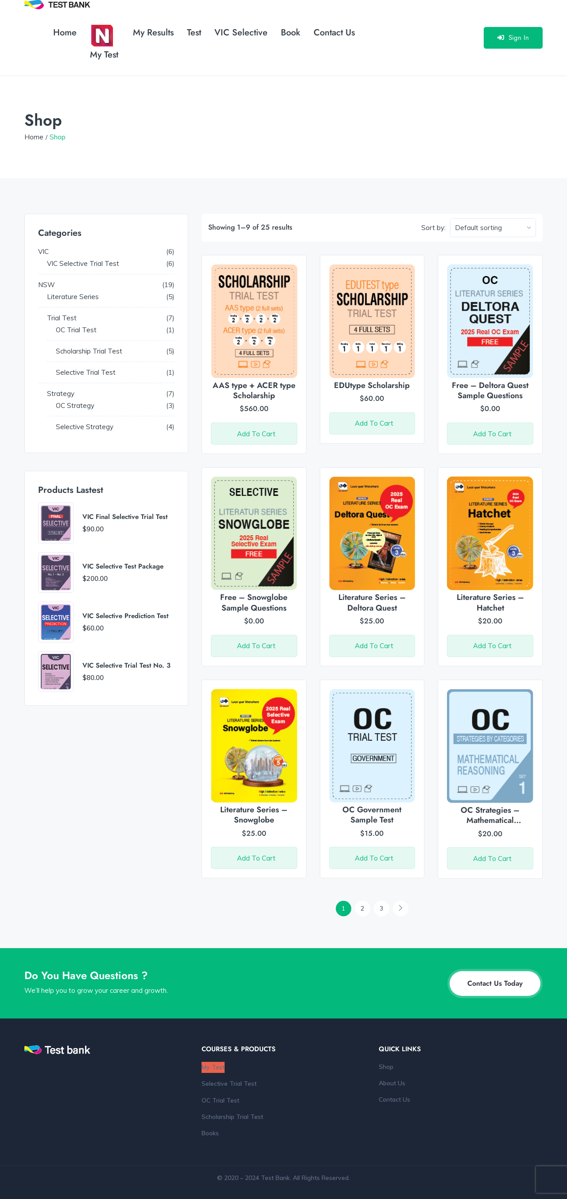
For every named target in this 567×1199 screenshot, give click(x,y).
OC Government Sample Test (371, 815)
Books (210, 1133)
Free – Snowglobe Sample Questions (253, 602)
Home (65, 32)
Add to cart (256, 434)
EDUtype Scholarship (372, 385)
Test (194, 32)
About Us (392, 1083)
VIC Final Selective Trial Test (124, 517)
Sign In (513, 37)
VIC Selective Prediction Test (125, 616)
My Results (153, 32)
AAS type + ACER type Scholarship (254, 390)
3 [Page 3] (381, 908)
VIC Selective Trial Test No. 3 (126, 665)
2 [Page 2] (362, 908)
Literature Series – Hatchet (490, 602)
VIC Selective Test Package (122, 566)
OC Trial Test (220, 1100)
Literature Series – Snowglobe (253, 815)
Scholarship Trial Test (232, 1117)
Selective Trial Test (229, 1084)
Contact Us (334, 32)
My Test (104, 43)
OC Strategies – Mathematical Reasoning (490, 820)
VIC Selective (241, 32)
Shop (386, 1067)
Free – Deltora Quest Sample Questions (490, 390)
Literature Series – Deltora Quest (372, 602)
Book (290, 32)
